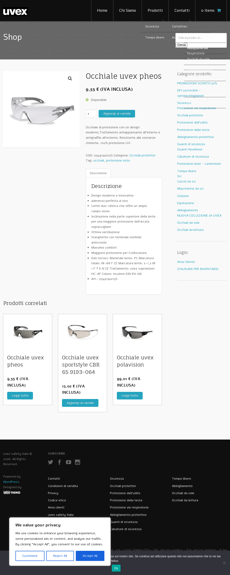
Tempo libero (186, 171)
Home (102, 10)
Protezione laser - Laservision (199, 163)
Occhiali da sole (188, 222)
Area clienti (56, 507)
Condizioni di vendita (63, 486)
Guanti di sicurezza (191, 144)
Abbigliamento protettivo (195, 137)
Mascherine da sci (190, 188)
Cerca (181, 45)
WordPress (11, 482)
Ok (116, 568)
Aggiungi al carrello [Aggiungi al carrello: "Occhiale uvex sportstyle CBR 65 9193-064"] (80, 403)
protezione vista (118, 160)
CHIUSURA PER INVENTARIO (197, 269)
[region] (60, 541)
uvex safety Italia (61, 515)
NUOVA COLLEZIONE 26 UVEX (199, 215)
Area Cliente (186, 262)
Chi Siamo (127, 10)
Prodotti (155, 10)
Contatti (181, 10)
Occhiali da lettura (190, 230)
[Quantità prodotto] (90, 113)
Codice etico (57, 500)
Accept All (90, 556)
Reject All (60, 556)
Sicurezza (184, 103)
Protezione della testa (193, 130)
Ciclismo (183, 196)
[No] (224, 562)
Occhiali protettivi (142, 155)
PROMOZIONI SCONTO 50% (197, 83)
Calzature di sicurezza (193, 156)
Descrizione (98, 173)
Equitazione (185, 203)
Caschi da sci (186, 181)
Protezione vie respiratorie (196, 108)
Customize (30, 556)
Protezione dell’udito (125, 493)
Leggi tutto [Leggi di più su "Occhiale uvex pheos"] (20, 395)
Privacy (53, 493)
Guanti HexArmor (190, 149)
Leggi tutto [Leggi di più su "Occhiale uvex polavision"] (129, 395)
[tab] (98, 173)
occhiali (98, 160)
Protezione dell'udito (192, 122)
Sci (179, 176)
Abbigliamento (187, 210)
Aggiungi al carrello (117, 113)
